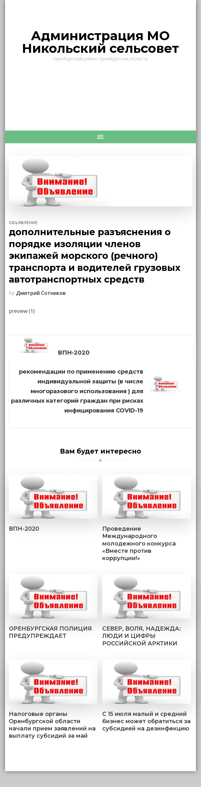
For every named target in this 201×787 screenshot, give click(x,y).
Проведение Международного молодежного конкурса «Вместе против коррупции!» (139, 543)
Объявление (23, 222)
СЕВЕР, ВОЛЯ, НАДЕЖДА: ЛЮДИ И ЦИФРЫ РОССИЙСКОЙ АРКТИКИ (141, 635)
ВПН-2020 (24, 528)
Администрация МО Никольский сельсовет (100, 42)
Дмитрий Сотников (41, 293)
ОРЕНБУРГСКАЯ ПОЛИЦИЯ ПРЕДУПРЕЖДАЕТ (50, 632)
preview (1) (22, 311)
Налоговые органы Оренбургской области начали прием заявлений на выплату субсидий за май (52, 725)
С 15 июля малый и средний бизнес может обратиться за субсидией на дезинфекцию (146, 721)
